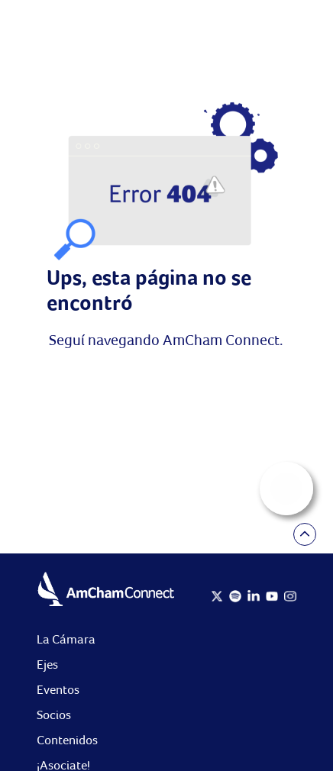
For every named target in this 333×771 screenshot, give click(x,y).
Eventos (58, 689)
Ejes (47, 664)
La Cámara (66, 639)
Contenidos (67, 740)
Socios (54, 715)
